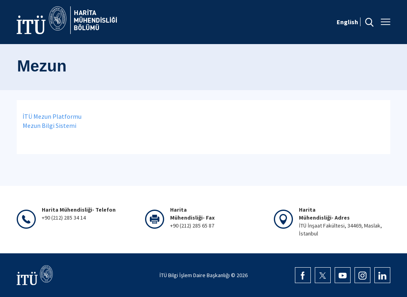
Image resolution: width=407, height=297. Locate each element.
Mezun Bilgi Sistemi (49, 125)
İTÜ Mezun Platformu (52, 116)
